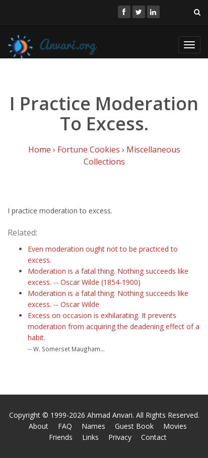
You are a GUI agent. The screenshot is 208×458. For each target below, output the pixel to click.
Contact (154, 437)
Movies (175, 426)
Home (39, 149)
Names (93, 426)
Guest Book (134, 426)
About (38, 426)
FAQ (65, 426)
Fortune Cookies (88, 149)
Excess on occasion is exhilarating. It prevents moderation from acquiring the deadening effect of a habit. (113, 326)
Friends (61, 437)
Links (90, 437)
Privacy (119, 437)
